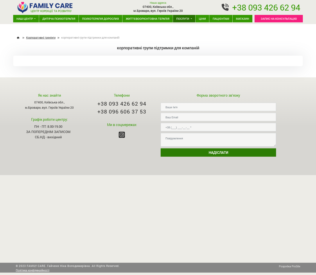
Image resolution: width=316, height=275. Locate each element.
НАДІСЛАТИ (218, 152)
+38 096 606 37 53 (121, 111)
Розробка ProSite (289, 266)
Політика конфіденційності (32, 270)
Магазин (242, 19)
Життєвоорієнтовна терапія (147, 19)
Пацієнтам (221, 19)
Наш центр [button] (25, 19)
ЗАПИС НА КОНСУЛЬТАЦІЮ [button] (279, 19)
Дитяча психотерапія (58, 19)
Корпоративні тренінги (41, 37)
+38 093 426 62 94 (266, 7)
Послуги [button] (183, 19)
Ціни (202, 19)
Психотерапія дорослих (100, 19)
